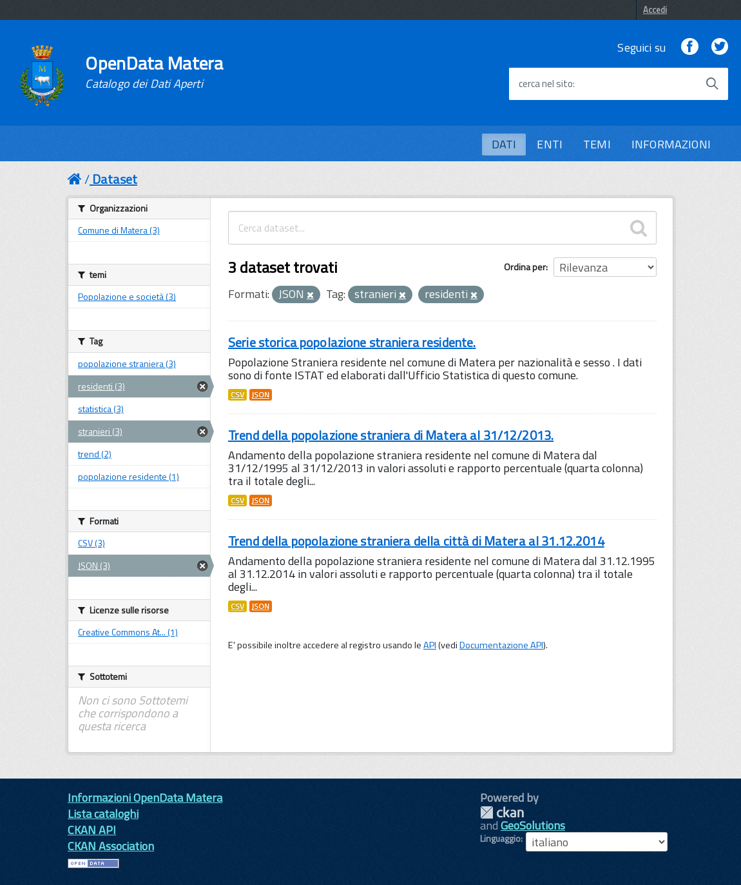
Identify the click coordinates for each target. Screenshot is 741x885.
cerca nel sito (546, 83)
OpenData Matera (154, 72)
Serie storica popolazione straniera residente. (352, 342)
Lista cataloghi (103, 813)
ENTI (550, 144)
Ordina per (525, 266)
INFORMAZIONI (671, 144)
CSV (237, 395)
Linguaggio (500, 838)
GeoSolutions (533, 825)
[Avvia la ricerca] (712, 84)
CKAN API (92, 830)
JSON (260, 395)
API (429, 645)
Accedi (655, 9)
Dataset (114, 179)
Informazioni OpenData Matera (145, 797)
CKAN (502, 812)
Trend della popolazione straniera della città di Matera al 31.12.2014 (416, 541)
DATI (504, 144)
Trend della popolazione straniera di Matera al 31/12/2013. (390, 435)
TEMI (597, 144)
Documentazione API (501, 645)
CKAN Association (111, 846)
